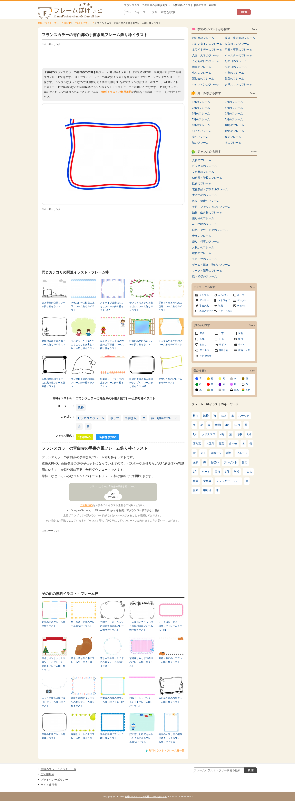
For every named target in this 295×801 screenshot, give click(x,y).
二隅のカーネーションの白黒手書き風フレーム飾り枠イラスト (112, 626)
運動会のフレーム (203, 78)
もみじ (248, 471)
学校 (236, 471)
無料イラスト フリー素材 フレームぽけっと (146, 796)
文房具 (207, 481)
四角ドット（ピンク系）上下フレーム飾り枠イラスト (141, 702)
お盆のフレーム (234, 72)
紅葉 (221, 443)
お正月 (210, 443)
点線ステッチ (206, 310)
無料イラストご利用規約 (116, 91)
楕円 (240, 339)
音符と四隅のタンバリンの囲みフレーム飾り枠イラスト (82, 702)
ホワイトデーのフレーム (207, 49)
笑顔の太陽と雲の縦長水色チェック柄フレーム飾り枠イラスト (170, 738)
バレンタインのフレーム (207, 43)
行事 (239, 434)
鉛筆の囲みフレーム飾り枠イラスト (53, 624)
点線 (223, 415)
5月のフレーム (201, 113)
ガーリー (204, 300)
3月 (227, 424)
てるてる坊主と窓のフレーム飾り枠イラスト (170, 342)
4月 (222, 434)
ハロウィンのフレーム (206, 84)
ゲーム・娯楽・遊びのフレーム (211, 264)
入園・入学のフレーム (206, 55)
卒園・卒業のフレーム (238, 49)
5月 (227, 471)
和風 (220, 305)
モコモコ (204, 350)
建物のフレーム (201, 253)
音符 (217, 471)
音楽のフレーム (201, 235)
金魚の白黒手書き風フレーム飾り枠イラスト (53, 342)
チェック (242, 305)
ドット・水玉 (225, 310)
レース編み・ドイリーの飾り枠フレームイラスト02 (170, 626)
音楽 (244, 462)
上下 (221, 333)
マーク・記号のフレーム (207, 270)
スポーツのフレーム (204, 259)
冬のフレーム (233, 142)
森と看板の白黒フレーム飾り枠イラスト (53, 304)
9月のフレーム (201, 125)
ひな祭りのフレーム (237, 43)
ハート (206, 471)
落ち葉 (197, 443)
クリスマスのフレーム (238, 84)
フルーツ (241, 452)
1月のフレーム (201, 101)
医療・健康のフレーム (206, 200)
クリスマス (208, 434)
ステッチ (243, 415)
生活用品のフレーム (204, 195)
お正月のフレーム (203, 37)
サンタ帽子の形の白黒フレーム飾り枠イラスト (82, 383)
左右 (240, 333)
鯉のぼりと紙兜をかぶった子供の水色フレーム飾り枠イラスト (141, 738)
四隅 (202, 339)
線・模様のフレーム (164, 418)
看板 (229, 452)
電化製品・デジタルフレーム (210, 189)
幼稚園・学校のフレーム (207, 177)
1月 (195, 434)
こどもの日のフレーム (206, 61)
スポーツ (216, 452)
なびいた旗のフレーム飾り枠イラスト (170, 381)
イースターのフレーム (238, 55)
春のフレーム (200, 136)
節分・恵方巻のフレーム (240, 37)
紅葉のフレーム (234, 78)
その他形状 (205, 356)
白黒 (236, 390)
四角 (202, 333)
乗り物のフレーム (203, 218)
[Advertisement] (113, 56)
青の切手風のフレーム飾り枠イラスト (112, 736)
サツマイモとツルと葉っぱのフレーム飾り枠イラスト (141, 306)
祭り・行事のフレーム (206, 241)
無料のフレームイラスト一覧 (58, 769)
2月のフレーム (234, 101)
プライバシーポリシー (54, 779)
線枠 (81, 407)
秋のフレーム (200, 142)
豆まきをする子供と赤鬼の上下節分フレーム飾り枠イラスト (112, 344)
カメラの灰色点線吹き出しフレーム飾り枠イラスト (53, 702)
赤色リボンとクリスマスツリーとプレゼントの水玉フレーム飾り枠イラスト (53, 664)
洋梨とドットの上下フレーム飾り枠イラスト (82, 736)
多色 (248, 390)
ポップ (114, 418)
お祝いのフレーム (203, 247)
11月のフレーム (202, 131)
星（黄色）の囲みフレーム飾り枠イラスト (82, 624)
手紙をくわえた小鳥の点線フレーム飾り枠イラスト (170, 306)
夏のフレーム (233, 136)
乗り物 (207, 490)
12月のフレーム (234, 131)
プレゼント (230, 462)
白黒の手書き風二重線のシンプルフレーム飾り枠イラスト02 (141, 383)
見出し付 (223, 350)
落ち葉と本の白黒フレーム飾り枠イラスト (170, 700)
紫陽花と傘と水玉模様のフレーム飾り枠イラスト (141, 662)
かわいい (223, 295)
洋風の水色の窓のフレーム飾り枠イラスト (141, 342)
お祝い (215, 462)
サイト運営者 (49, 784)
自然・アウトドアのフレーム (210, 229)
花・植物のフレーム (204, 224)
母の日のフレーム (236, 61)
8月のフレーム (234, 119)
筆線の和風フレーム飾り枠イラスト (53, 736)
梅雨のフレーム (201, 67)
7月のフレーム (201, 119)
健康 (195, 490)
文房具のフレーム (203, 171)
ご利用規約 (86, 505)
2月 (249, 434)
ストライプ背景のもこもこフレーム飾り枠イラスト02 (112, 306)
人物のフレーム (201, 160)
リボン (222, 344)
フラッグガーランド (228, 481)
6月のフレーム (234, 113)
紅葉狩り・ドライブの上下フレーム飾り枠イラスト (112, 383)
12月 (237, 424)
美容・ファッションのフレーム (211, 206)
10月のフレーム (234, 125)
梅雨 (195, 481)
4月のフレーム (234, 107)
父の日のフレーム (236, 67)
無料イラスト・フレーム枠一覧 (166, 750)
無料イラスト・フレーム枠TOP (54, 23)
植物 (195, 415)
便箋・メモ (244, 350)
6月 (195, 471)
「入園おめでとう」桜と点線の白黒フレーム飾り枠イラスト (141, 626)
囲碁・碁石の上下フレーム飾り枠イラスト (170, 660)
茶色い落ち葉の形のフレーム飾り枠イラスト (82, 660)
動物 (218, 424)
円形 (221, 339)
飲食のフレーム (201, 183)
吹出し (203, 344)
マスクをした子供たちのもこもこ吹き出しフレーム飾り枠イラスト (82, 344)
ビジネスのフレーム (84, 23)
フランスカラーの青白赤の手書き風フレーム (113, 486)
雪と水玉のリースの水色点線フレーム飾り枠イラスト (112, 662)
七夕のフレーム (201, 72)
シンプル (204, 295)
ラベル (241, 344)
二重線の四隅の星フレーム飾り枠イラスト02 (112, 700)
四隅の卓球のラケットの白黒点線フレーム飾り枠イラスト (53, 383)
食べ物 (233, 443)
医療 (195, 462)
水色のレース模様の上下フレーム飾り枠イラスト (82, 306)
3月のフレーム (201, 107)
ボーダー (242, 300)
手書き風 (131, 418)
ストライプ (224, 300)
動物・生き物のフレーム (207, 212)
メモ (203, 452)
